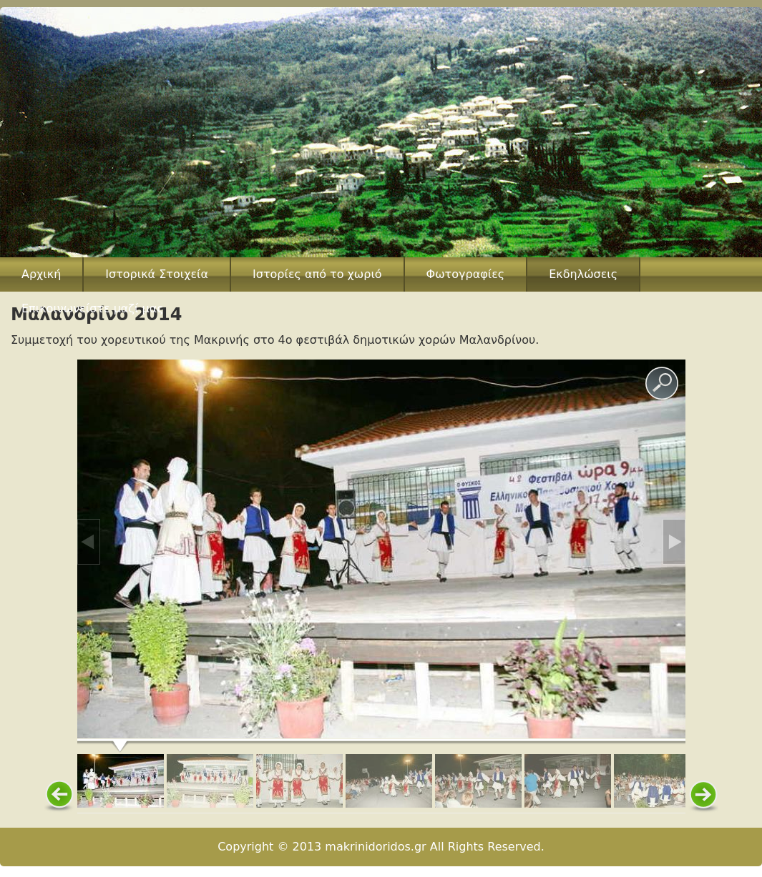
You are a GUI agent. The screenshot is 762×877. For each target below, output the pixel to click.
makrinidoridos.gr (375, 846)
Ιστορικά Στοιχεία (156, 274)
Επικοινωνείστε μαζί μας (92, 308)
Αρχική (41, 274)
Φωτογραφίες (465, 274)
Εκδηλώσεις (583, 274)
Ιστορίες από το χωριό (317, 274)
